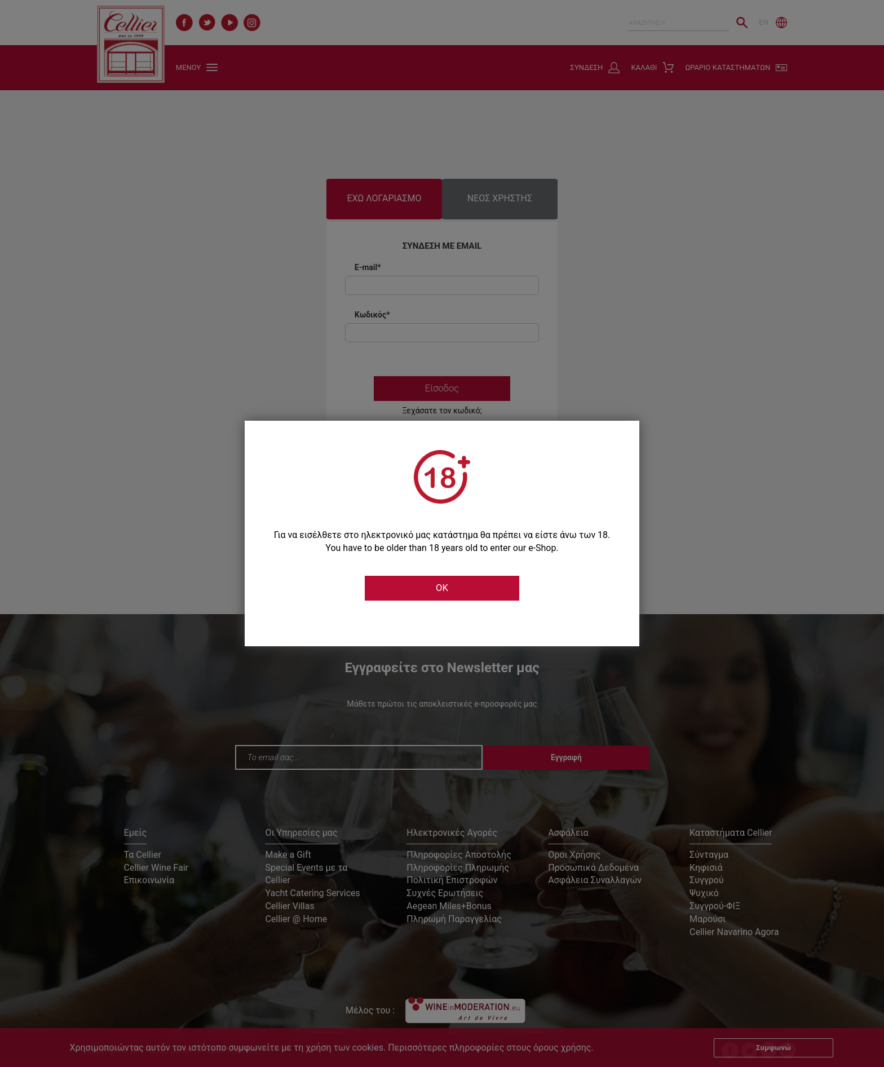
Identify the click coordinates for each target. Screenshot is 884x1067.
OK (442, 588)
